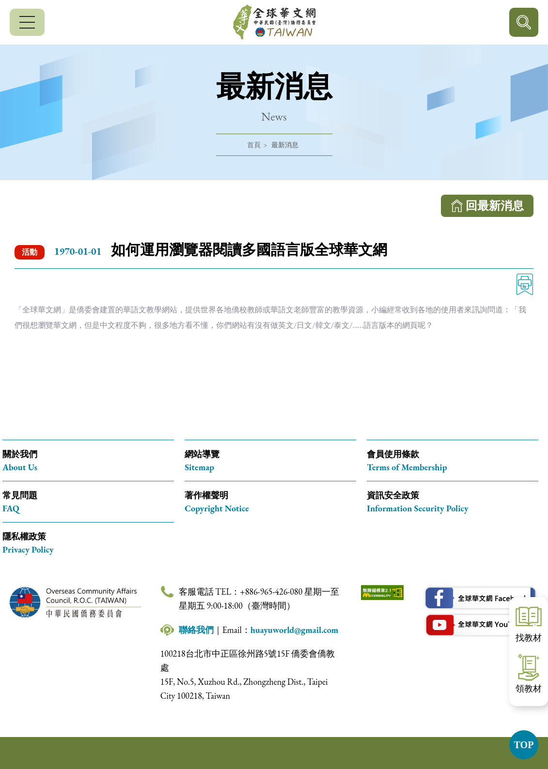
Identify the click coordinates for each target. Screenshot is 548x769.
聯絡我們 (196, 629)
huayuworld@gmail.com (295, 629)
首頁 (254, 144)
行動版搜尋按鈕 (523, 22)
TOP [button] (524, 744)
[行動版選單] (27, 22)
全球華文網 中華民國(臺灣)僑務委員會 (274, 22)
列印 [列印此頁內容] (525, 284)
